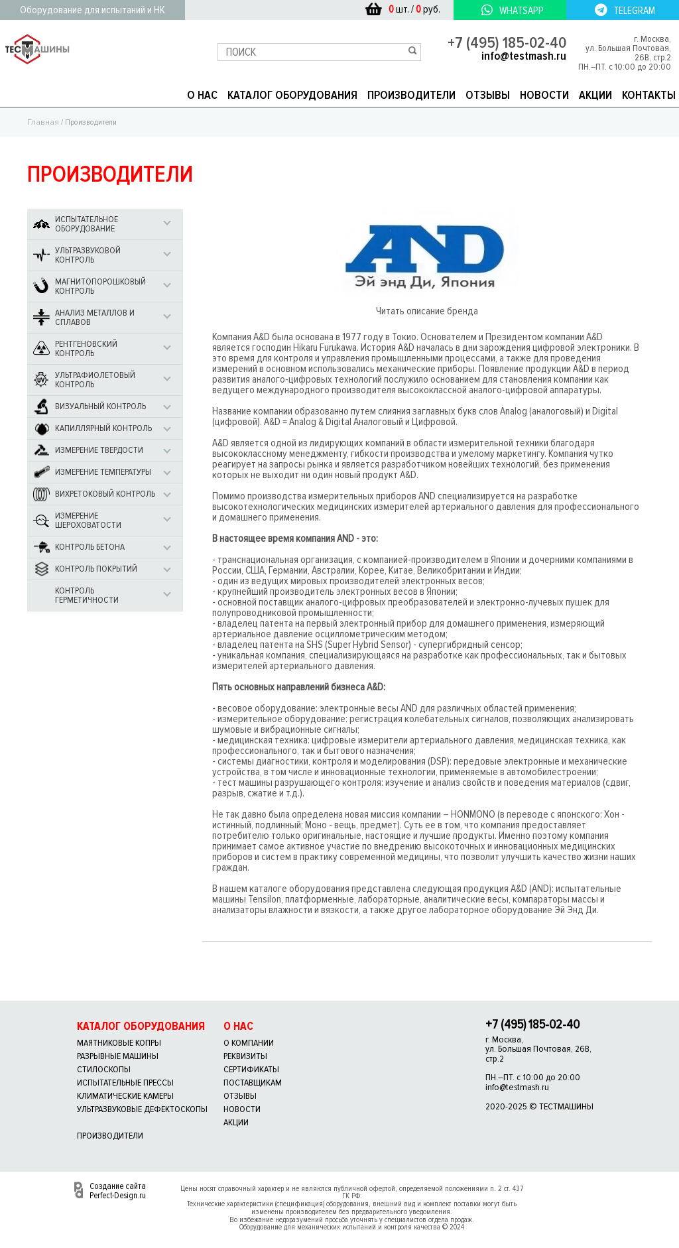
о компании (248, 1042)
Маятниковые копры (119, 1042)
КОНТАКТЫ (649, 95)
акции (236, 1122)
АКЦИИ (595, 95)
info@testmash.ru (523, 55)
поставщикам (252, 1082)
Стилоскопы (104, 1069)
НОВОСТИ (544, 95)
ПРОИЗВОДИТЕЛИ (411, 95)
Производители (110, 1135)
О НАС (202, 95)
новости (242, 1109)
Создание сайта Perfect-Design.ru (118, 1191)
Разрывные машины (117, 1056)
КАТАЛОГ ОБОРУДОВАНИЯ (292, 95)
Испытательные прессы (125, 1082)
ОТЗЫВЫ (487, 95)
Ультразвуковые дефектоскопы (142, 1109)
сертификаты (251, 1069)
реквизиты (245, 1056)
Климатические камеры (125, 1095)
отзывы (240, 1095)
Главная (43, 122)
